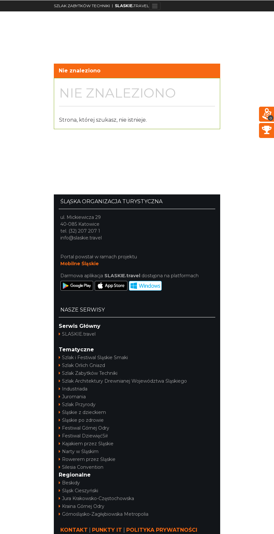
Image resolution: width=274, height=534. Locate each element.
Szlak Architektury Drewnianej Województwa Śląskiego (123, 381)
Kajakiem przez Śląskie (86, 444)
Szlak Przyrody (77, 404)
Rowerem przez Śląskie (87, 459)
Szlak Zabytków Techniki (88, 373)
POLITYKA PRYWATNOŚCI (161, 530)
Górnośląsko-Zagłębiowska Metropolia (103, 514)
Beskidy (69, 483)
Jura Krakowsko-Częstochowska (96, 498)
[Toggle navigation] (154, 6)
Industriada (73, 389)
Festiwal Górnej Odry (84, 428)
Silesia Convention (81, 467)
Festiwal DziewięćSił (83, 436)
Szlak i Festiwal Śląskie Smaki (93, 357)
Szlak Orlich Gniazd (82, 365)
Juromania (72, 397)
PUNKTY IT (107, 530)
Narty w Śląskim (79, 451)
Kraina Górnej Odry (81, 506)
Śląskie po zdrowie (81, 420)
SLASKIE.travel (77, 334)
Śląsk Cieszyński (78, 491)
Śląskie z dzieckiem (82, 412)
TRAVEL (132, 5)
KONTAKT (74, 530)
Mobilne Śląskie (79, 264)
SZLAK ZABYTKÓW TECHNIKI (82, 5)
